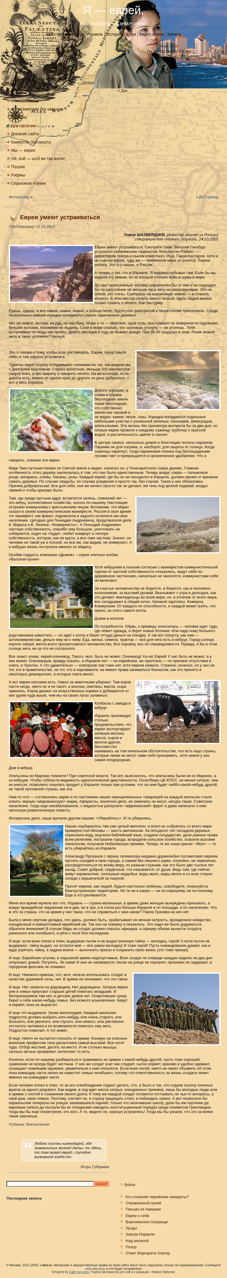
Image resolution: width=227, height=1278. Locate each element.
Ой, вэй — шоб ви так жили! (38, 158)
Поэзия (18, 166)
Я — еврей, (113, 10)
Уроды (131, 1228)
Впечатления (23, 125)
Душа (130, 34)
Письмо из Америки (143, 1209)
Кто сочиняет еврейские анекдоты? (157, 1197)
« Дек (122, 90)
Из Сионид (208, 197)
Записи (174, 34)
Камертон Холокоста (31, 142)
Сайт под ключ (79, 1272)
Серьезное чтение (28, 183)
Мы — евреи (23, 150)
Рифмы (18, 175)
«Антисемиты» (25, 100)
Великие (19, 117)
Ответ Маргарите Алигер (148, 1253)
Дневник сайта (25, 133)
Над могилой (137, 1241)
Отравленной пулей (143, 1203)
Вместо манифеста (64, 34)
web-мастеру (94, 1268)
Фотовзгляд (19, 197)
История (114, 34)
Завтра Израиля (140, 1234)
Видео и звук (151, 34)
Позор (131, 1247)
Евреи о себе (137, 1215)
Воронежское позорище (147, 1222)
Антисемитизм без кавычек (37, 109)
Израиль (94, 34)
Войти (129, 1185)
